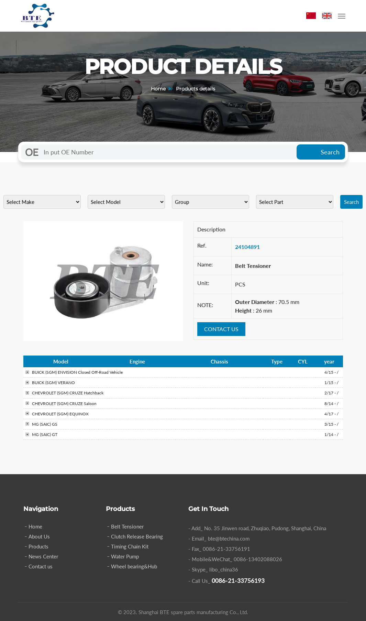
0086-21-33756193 (238, 580)
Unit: (203, 283)
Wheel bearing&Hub (134, 566)
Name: (205, 264)
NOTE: (205, 305)
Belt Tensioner (127, 526)
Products (38, 546)
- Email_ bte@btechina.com (218, 538)
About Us (39, 536)
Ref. (202, 245)
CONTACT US (221, 329)
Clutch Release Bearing (137, 536)
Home (158, 89)
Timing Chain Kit (129, 546)
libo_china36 (223, 569)
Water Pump (125, 556)
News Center (43, 556)
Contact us (41, 566)
